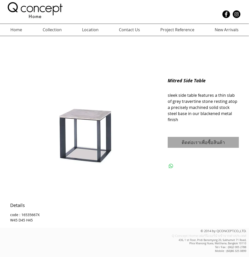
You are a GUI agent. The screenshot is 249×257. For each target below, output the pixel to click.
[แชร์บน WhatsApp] (171, 166)
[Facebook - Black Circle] (226, 14)
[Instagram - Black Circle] (236, 14)
